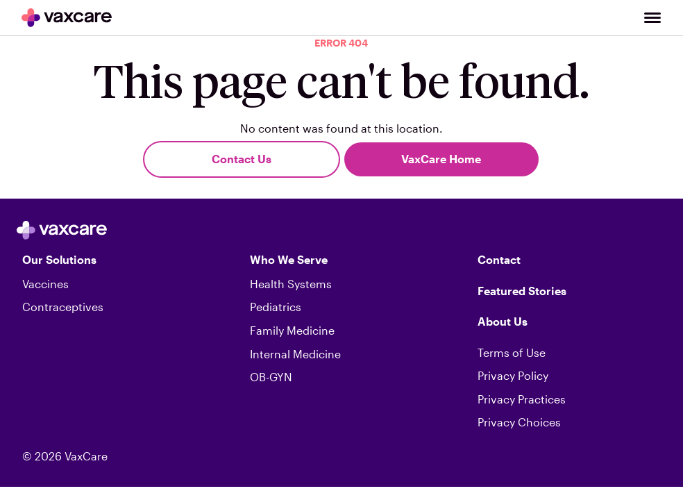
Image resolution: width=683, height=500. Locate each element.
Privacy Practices (522, 399)
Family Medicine (292, 330)
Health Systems (291, 283)
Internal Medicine (295, 353)
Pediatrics (275, 306)
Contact (499, 259)
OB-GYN (271, 376)
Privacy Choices (519, 421)
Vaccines (45, 283)
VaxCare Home (441, 158)
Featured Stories (522, 290)
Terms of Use (512, 352)
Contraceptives (62, 306)
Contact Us (241, 158)
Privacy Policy (513, 375)
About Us (503, 321)
